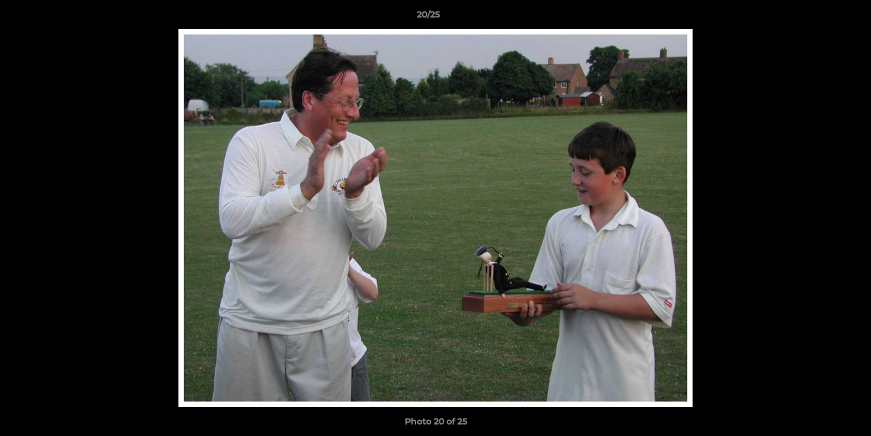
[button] (820, 17)
